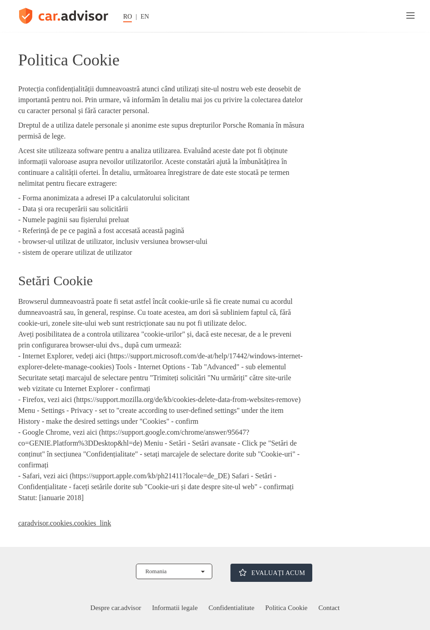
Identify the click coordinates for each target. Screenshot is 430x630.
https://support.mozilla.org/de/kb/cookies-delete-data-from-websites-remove (187, 399)
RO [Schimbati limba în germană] (127, 16)
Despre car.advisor (115, 607)
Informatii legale (174, 607)
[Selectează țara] (174, 571)
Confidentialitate (232, 607)
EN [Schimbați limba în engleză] (144, 16)
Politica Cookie (286, 607)
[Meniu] (410, 16)
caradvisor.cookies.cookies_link (64, 523)
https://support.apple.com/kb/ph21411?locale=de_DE (150, 476)
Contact (329, 607)
